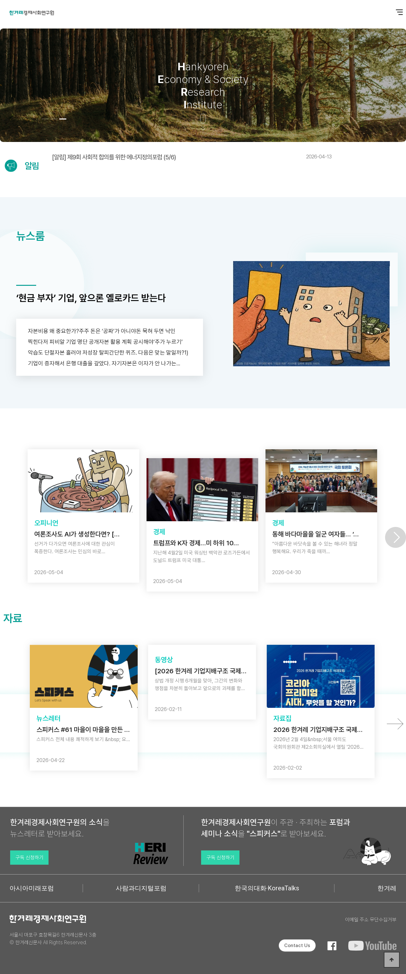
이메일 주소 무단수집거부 (370, 920)
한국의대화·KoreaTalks (267, 888)
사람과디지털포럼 (141, 888)
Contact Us (297, 945)
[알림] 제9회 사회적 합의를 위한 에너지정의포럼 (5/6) (191, 157)
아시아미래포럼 (32, 888)
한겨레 (386, 888)
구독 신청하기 (29, 858)
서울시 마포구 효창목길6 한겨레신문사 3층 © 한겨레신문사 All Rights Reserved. (53, 938)
